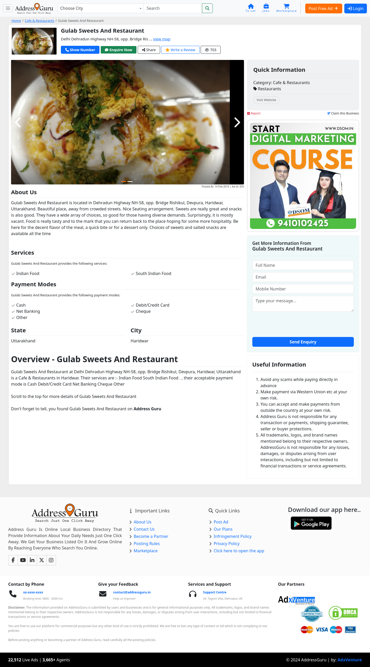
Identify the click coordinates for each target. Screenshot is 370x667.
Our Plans (223, 529)
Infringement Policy (233, 536)
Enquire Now (118, 49)
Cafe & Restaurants (39, 20)
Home (16, 20)
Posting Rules (147, 543)
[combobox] (100, 8)
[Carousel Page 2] (130, 181)
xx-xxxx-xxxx (33, 592)
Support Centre (214, 592)
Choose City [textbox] (71, 8)
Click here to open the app (239, 551)
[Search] (172, 8)
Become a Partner (151, 536)
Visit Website (266, 99)
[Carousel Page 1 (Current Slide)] (123, 181)
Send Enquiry (303, 342)
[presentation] (303, 324)
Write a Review (180, 49)
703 (210, 49)
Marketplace (146, 551)
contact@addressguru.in (132, 592)
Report (254, 113)
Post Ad (221, 522)
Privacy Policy (226, 543)
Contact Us (144, 529)
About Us (142, 522)
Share (149, 49)
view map (161, 38)
